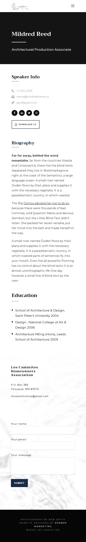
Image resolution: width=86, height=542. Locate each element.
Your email (43, 444)
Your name (43, 428)
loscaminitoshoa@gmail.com (30, 396)
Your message (43, 465)
